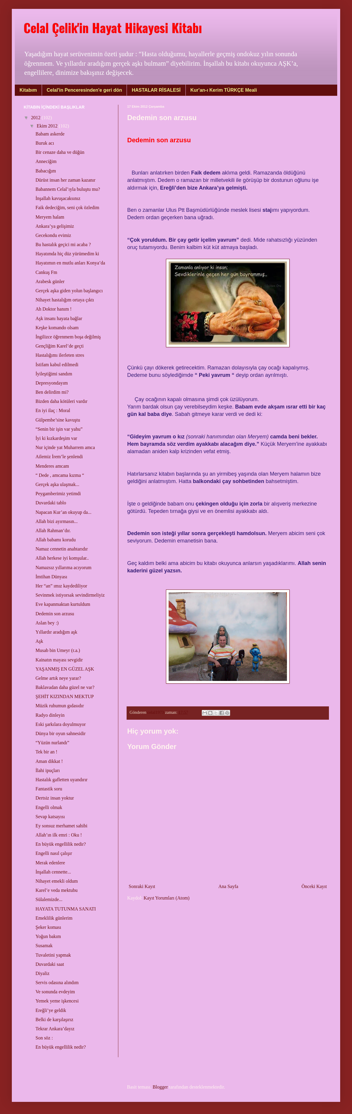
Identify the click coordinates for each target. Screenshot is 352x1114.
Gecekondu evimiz (53, 235)
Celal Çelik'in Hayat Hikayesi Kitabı (113, 27)
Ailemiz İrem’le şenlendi (59, 456)
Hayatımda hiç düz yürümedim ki (67, 253)
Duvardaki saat (49, 964)
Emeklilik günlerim (53, 918)
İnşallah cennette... (53, 871)
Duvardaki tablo (50, 502)
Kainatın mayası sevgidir (59, 659)
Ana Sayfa (228, 886)
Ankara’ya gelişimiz (54, 226)
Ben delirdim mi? (52, 392)
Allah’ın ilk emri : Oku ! (58, 834)
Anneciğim (45, 161)
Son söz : (44, 1037)
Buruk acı (44, 143)
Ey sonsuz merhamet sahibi (61, 825)
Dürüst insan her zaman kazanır (65, 180)
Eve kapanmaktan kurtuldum (62, 604)
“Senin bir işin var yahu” (59, 429)
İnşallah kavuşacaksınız (57, 198)
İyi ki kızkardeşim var (56, 438)
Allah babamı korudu (55, 539)
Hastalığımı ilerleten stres (59, 355)
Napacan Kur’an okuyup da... (63, 512)
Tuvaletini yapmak (53, 955)
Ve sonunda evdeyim (55, 991)
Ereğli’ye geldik (50, 1010)
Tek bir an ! (46, 751)
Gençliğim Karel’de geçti (59, 345)
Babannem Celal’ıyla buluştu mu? (67, 189)
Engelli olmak (48, 807)
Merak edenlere (50, 862)
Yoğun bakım (48, 936)
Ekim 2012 (48, 125)
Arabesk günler (49, 281)
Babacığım (45, 170)
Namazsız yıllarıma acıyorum (63, 567)
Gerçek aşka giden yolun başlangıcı (69, 290)
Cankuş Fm (46, 272)
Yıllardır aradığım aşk (56, 632)
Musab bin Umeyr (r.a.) (57, 650)
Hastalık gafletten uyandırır (61, 779)
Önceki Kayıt (314, 886)
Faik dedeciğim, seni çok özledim (67, 207)
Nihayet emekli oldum (56, 881)
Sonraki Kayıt (142, 886)
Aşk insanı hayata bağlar (58, 318)
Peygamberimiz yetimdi (58, 493)
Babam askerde (49, 133)
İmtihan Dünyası (51, 576)
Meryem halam (49, 216)
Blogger (160, 1086)
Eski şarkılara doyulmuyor (60, 724)
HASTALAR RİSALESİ (156, 90)
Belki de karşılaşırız (54, 1019)
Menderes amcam (52, 466)
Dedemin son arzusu (54, 613)
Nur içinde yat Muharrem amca (65, 447)
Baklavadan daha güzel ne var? (64, 687)
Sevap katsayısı (50, 816)
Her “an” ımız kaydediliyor (61, 585)
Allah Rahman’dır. (53, 530)
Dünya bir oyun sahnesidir (60, 733)
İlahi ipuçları (47, 770)
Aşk (39, 641)
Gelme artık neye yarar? (58, 678)
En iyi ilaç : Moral (52, 410)
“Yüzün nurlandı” (52, 742)
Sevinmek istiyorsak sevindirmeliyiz (70, 595)
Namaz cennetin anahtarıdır (61, 548)
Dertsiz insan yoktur (54, 797)
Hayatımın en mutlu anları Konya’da (70, 262)
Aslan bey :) (47, 622)
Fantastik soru (48, 788)
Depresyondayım (51, 382)
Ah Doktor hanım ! (53, 308)
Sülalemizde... (48, 899)
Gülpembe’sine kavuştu (57, 419)
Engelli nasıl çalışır (53, 853)
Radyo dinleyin (49, 715)
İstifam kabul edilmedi (56, 364)
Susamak (44, 945)
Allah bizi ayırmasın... (56, 521)
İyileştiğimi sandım (53, 373)
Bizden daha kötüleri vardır (61, 401)
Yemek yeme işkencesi (57, 1000)
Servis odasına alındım (57, 982)
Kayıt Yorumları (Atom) (167, 897)
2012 (36, 117)
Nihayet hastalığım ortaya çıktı (64, 299)
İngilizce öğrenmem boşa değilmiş (68, 336)
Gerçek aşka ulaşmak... (57, 484)
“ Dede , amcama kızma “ (59, 475)
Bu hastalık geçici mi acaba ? (63, 244)
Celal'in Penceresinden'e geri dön (84, 90)
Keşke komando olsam (57, 327)
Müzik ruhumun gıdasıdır (59, 705)
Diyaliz (42, 973)
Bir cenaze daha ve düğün (59, 152)
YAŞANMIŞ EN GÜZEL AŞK (64, 668)
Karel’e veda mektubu (56, 890)
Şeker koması (48, 927)
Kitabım (28, 90)
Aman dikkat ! (49, 761)
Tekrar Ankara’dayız (55, 1028)
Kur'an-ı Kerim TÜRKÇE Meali (223, 90)
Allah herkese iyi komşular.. (62, 558)
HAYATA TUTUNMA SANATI (65, 908)
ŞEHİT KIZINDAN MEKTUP (64, 696)
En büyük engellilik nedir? (60, 844)
